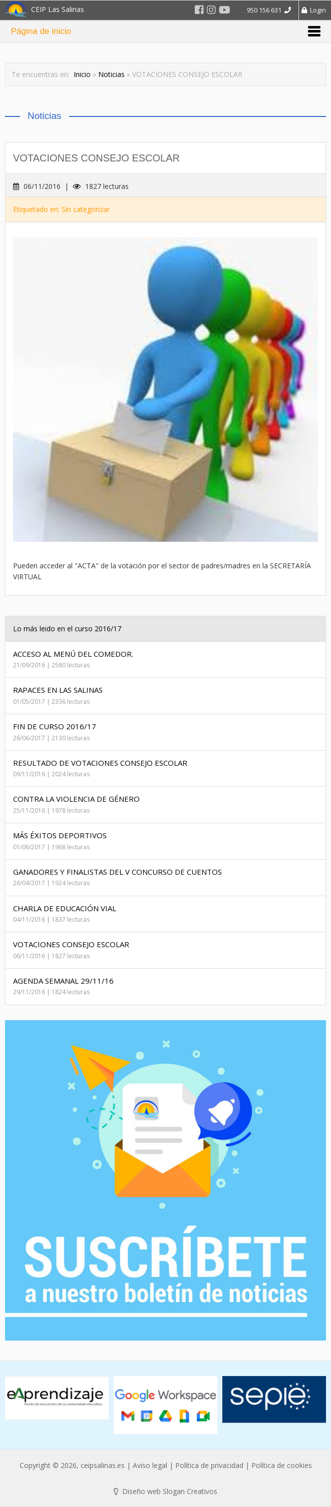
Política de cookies (281, 1465)
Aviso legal (150, 1465)
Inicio (82, 74)
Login (313, 9)
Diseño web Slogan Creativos (165, 1491)
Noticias (111, 74)
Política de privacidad (209, 1465)
